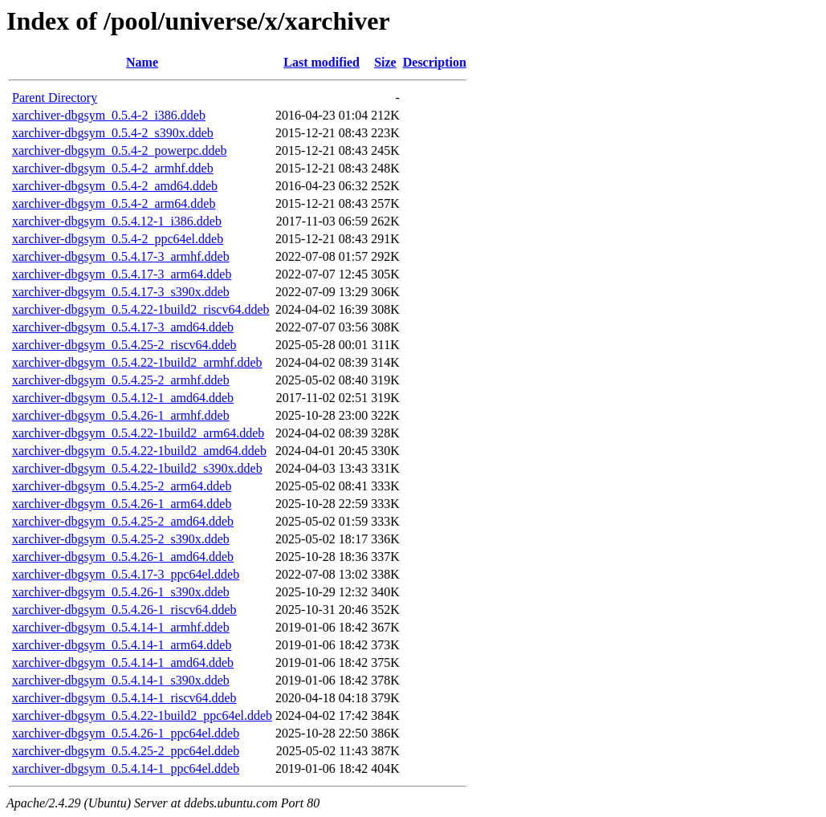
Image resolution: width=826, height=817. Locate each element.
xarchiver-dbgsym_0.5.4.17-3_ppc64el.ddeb (125, 574)
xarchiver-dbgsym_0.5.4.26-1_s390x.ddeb (121, 592)
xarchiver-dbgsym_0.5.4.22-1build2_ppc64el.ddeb (142, 715)
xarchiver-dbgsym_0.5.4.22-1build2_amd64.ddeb (139, 450)
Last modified (321, 62)
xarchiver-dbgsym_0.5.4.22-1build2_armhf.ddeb (137, 362)
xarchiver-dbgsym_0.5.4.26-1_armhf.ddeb (121, 415)
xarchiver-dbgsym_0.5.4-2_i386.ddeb (108, 115)
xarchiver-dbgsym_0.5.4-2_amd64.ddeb (115, 186)
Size (385, 62)
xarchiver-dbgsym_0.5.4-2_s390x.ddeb (113, 133)
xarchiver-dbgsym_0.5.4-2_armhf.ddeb (113, 168)
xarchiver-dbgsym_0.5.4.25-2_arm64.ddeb (121, 486)
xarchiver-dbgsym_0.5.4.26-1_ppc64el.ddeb (125, 733)
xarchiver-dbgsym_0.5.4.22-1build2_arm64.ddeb (138, 433)
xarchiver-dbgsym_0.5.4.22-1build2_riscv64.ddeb (141, 309)
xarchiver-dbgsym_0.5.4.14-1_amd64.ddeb (123, 662)
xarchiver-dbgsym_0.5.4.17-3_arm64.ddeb (121, 274)
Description (434, 62)
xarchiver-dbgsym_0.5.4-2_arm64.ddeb (113, 203)
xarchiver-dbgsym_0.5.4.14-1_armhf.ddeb (121, 627)
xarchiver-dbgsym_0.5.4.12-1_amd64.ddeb (123, 397)
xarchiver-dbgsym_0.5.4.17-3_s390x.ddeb (121, 292)
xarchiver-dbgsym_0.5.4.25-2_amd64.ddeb (123, 521)
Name (142, 62)
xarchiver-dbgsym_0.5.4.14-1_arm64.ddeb (121, 645)
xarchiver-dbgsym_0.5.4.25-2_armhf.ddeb (121, 380)
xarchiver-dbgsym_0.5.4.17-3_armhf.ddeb (121, 256)
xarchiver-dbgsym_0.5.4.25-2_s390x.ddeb (121, 539)
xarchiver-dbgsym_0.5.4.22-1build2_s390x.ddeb (137, 468)
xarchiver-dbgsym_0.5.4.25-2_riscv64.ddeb (124, 345)
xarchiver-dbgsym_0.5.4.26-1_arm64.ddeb (121, 503)
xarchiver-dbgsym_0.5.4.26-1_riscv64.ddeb (124, 609)
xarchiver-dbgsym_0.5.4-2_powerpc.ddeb (119, 150)
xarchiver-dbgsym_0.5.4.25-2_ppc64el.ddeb (125, 751)
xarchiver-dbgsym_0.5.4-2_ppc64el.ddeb (117, 239)
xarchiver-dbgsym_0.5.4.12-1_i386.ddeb (117, 221)
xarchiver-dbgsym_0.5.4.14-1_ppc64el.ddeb (125, 768)
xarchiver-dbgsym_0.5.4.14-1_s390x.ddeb (121, 680)
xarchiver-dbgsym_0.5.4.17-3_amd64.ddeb (123, 327)
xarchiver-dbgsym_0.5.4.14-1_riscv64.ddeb (124, 698)
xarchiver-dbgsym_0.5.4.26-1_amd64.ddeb (123, 556)
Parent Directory (54, 97)
